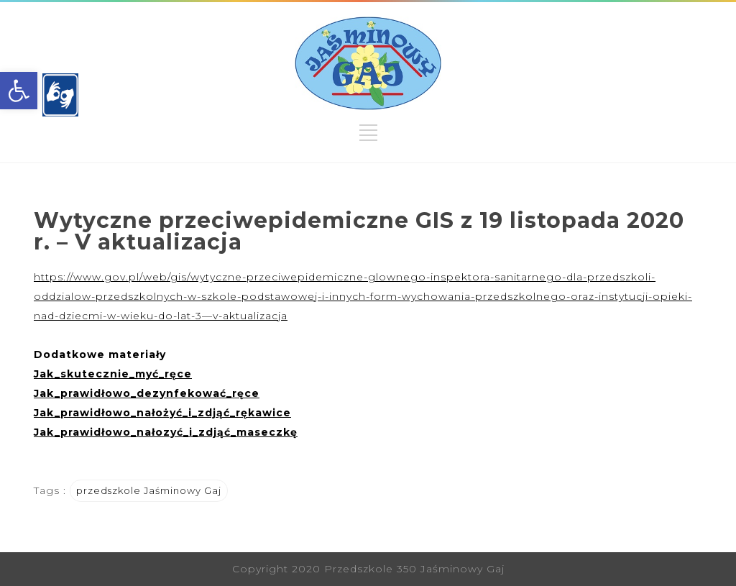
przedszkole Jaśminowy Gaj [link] (148, 490)
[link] (18, 90)
